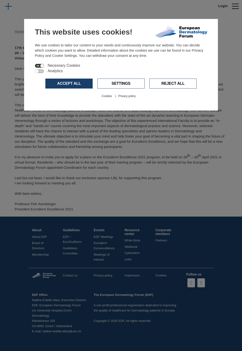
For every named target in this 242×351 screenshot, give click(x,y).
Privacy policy (127, 96)
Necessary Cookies (64, 65)
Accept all (69, 83)
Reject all (173, 83)
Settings (121, 83)
